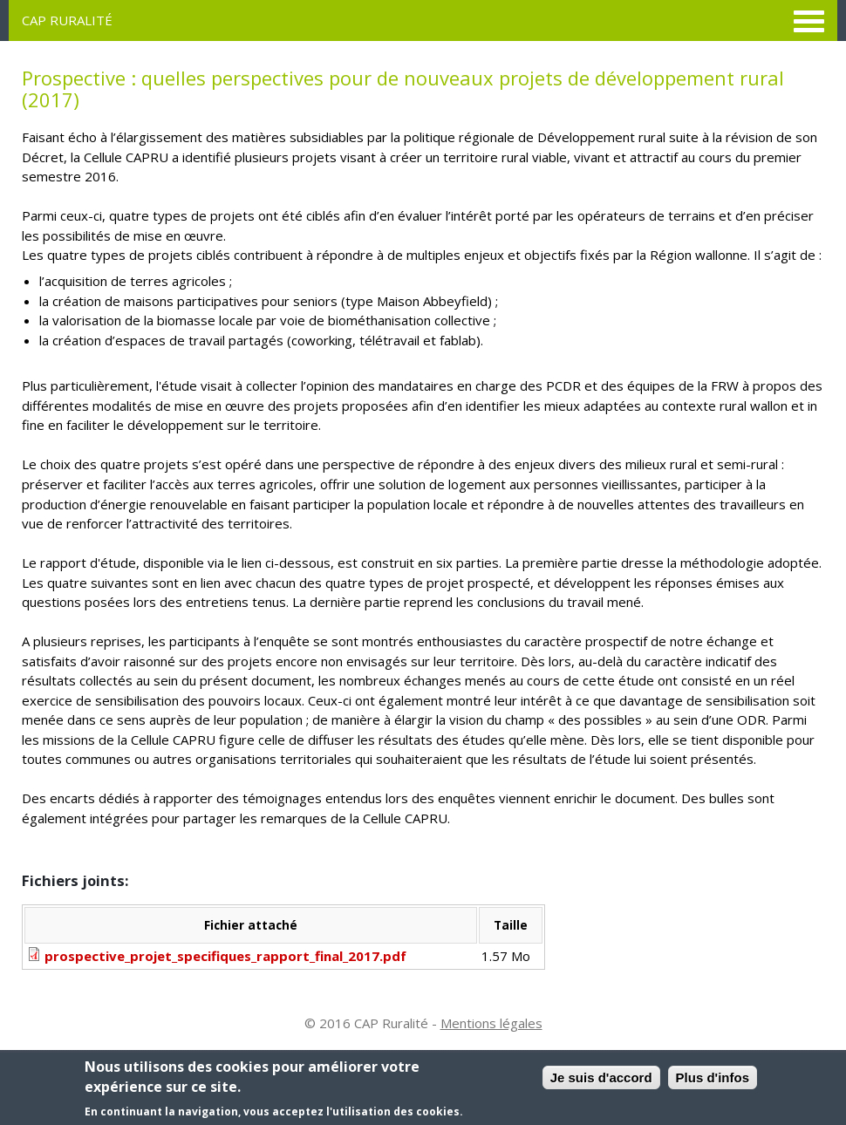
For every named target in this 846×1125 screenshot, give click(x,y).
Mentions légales (491, 1023)
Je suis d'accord (601, 1078)
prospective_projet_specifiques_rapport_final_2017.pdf (225, 956)
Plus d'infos (712, 1078)
